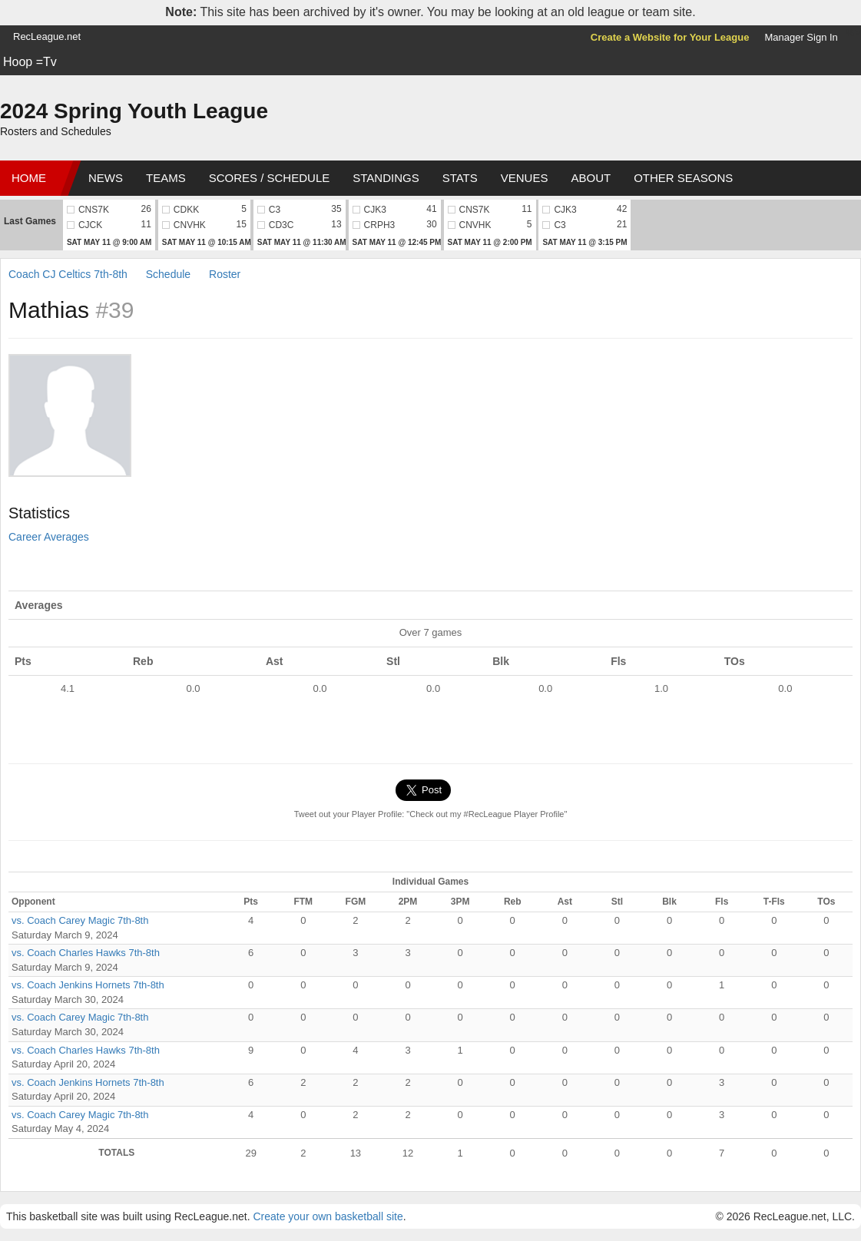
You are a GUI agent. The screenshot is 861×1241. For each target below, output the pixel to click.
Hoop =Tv (30, 61)
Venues (524, 177)
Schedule (168, 274)
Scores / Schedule (269, 177)
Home (29, 177)
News (105, 177)
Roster (224, 274)
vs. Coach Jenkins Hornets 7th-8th (88, 985)
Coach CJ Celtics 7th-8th (67, 274)
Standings (386, 177)
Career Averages (48, 537)
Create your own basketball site (327, 1216)
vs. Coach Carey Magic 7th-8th (80, 920)
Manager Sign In (800, 37)
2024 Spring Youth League (134, 111)
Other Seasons (683, 177)
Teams (166, 177)
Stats (460, 177)
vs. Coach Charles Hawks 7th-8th (86, 952)
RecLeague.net (47, 36)
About (591, 177)
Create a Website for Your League (670, 37)
